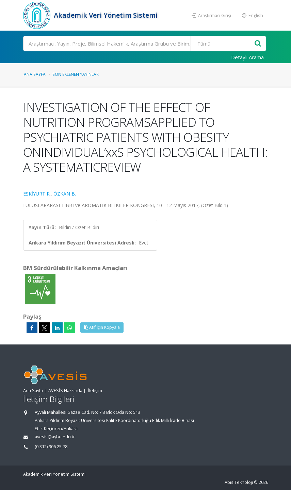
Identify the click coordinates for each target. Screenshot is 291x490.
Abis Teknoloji (239, 482)
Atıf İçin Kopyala (102, 327)
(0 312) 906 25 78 (51, 447)
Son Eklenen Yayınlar (75, 74)
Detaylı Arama (247, 57)
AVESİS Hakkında (65, 390)
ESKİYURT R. (37, 193)
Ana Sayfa (35, 74)
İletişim (95, 390)
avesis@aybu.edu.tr (55, 437)
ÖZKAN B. (64, 193)
